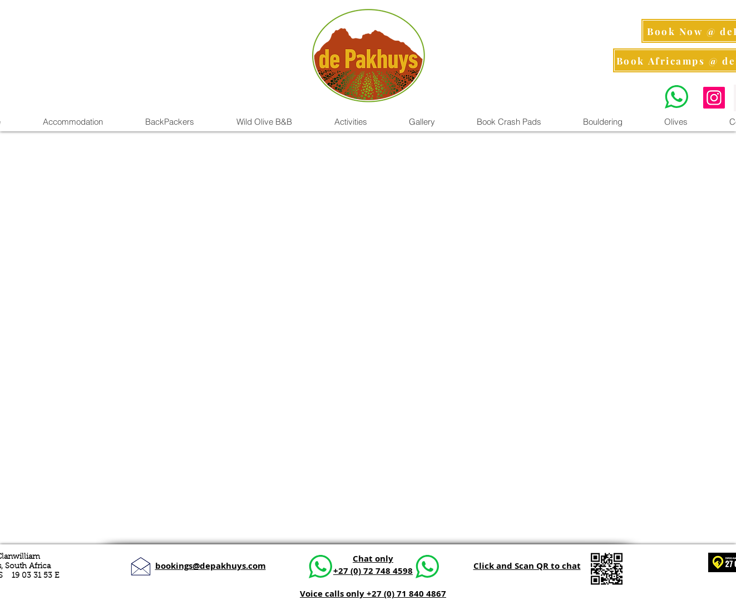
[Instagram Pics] (714, 98)
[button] (350, 121)
